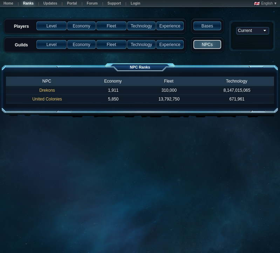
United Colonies (47, 99)
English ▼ (265, 3)
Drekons (47, 90)
